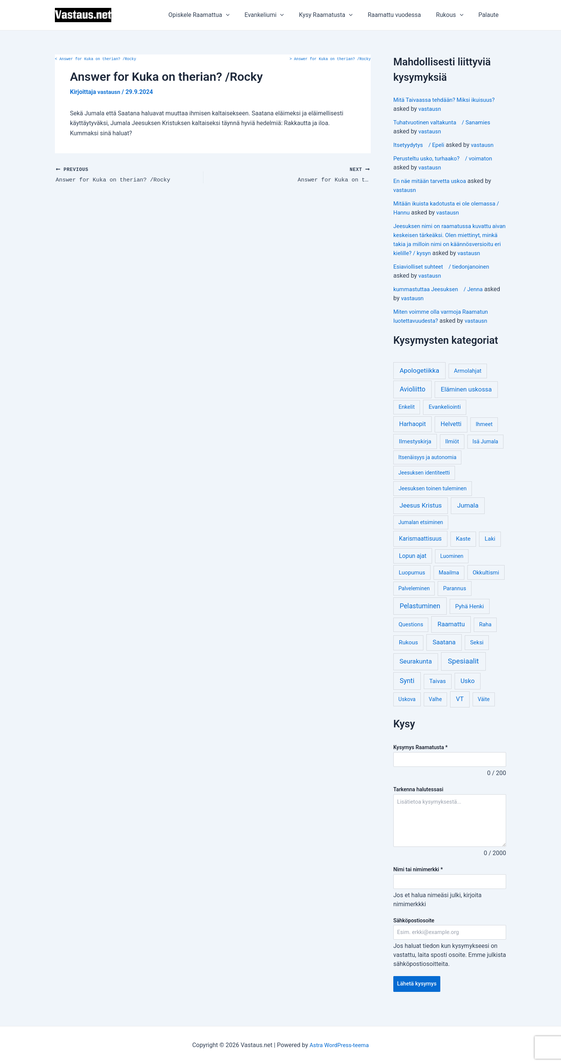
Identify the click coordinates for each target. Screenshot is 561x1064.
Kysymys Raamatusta (420, 756)
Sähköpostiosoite (413, 931)
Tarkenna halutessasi (418, 799)
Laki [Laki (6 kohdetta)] (490, 547)
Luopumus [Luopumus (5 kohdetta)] (412, 581)
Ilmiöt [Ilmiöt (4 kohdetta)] (452, 450)
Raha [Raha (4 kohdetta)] (485, 633)
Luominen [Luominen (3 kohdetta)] (452, 565)
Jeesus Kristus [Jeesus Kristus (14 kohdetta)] (420, 514)
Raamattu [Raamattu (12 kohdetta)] (451, 633)
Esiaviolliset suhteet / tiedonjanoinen (444, 275)
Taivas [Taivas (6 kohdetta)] (437, 690)
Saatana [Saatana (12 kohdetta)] (444, 651)
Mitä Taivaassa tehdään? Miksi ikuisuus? (447, 99)
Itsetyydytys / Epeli (420, 144)
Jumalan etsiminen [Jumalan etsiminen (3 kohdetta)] (421, 531)
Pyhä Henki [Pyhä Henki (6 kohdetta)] (469, 615)
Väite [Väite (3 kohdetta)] (484, 708)
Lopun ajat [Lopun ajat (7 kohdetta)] (412, 564)
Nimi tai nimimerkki (418, 879)
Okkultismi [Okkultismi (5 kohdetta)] (486, 581)
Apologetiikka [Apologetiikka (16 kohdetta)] (420, 379)
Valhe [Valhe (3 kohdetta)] (435, 708)
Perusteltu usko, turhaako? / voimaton (446, 158)
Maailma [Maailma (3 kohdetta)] (449, 582)
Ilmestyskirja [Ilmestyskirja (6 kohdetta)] (415, 450)
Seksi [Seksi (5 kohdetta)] (477, 651)
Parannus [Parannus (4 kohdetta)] (454, 597)
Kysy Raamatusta (336, 15)
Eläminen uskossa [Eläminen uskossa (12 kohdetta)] (466, 398)
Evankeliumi (277, 15)
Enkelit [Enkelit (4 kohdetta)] (407, 416)
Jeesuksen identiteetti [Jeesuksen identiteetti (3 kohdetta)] (424, 482)
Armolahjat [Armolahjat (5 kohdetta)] (467, 379)
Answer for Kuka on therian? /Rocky (95, 59)
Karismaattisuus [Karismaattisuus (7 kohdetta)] (420, 547)
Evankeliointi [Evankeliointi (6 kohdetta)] (445, 416)
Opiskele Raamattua (215, 15)
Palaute (490, 14)
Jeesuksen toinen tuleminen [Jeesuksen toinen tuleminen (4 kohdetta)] (433, 497)
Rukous (454, 15)
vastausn (430, 108)
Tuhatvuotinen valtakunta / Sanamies (445, 122)
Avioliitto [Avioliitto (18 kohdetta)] (412, 398)
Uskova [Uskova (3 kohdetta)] (407, 708)
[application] (242, 15)
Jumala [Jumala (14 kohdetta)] (468, 514)
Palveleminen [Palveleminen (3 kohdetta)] (414, 597)
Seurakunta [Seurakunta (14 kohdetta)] (415, 670)
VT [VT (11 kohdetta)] (460, 708)
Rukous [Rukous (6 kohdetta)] (408, 651)
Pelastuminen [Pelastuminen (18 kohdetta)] (420, 615)
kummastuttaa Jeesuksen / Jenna (441, 298)
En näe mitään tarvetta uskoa (432, 180)
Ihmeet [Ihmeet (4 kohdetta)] (484, 433)
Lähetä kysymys (418, 995)
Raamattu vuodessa (402, 14)
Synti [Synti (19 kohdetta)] (407, 690)
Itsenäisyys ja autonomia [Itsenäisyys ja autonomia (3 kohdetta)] (427, 466)
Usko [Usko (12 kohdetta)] (468, 690)
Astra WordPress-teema (339, 1045)
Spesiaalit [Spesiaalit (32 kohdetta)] (463, 670)
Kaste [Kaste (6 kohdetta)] (463, 547)
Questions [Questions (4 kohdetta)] (411, 633)
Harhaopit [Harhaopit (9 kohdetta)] (412, 433)
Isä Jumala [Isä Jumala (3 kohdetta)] (485, 450)
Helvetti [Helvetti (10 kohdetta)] (451, 433)
